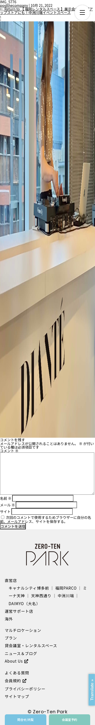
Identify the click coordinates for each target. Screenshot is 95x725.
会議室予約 (69, 719)
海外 (9, 618)
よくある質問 (17, 672)
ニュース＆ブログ (21, 653)
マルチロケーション (23, 630)
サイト (5, 511)
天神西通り (41, 595)
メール (7, 504)
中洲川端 (66, 595)
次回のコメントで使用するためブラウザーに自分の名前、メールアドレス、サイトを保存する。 (45, 519)
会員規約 (13, 680)
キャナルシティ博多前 (29, 588)
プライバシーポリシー (25, 688)
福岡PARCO (66, 588)
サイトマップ (17, 696)
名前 (5, 498)
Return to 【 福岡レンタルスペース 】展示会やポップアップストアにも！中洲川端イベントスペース (46, 10)
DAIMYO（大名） (24, 603)
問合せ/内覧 (25, 719)
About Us (14, 661)
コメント (9, 450)
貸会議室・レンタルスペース (31, 645)
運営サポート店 (19, 611)
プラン (11, 638)
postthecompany (14, 5)
